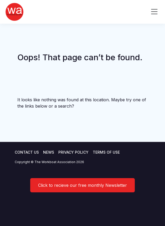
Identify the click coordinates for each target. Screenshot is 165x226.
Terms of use (106, 152)
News (48, 152)
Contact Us (27, 152)
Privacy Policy (73, 152)
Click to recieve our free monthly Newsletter (82, 185)
